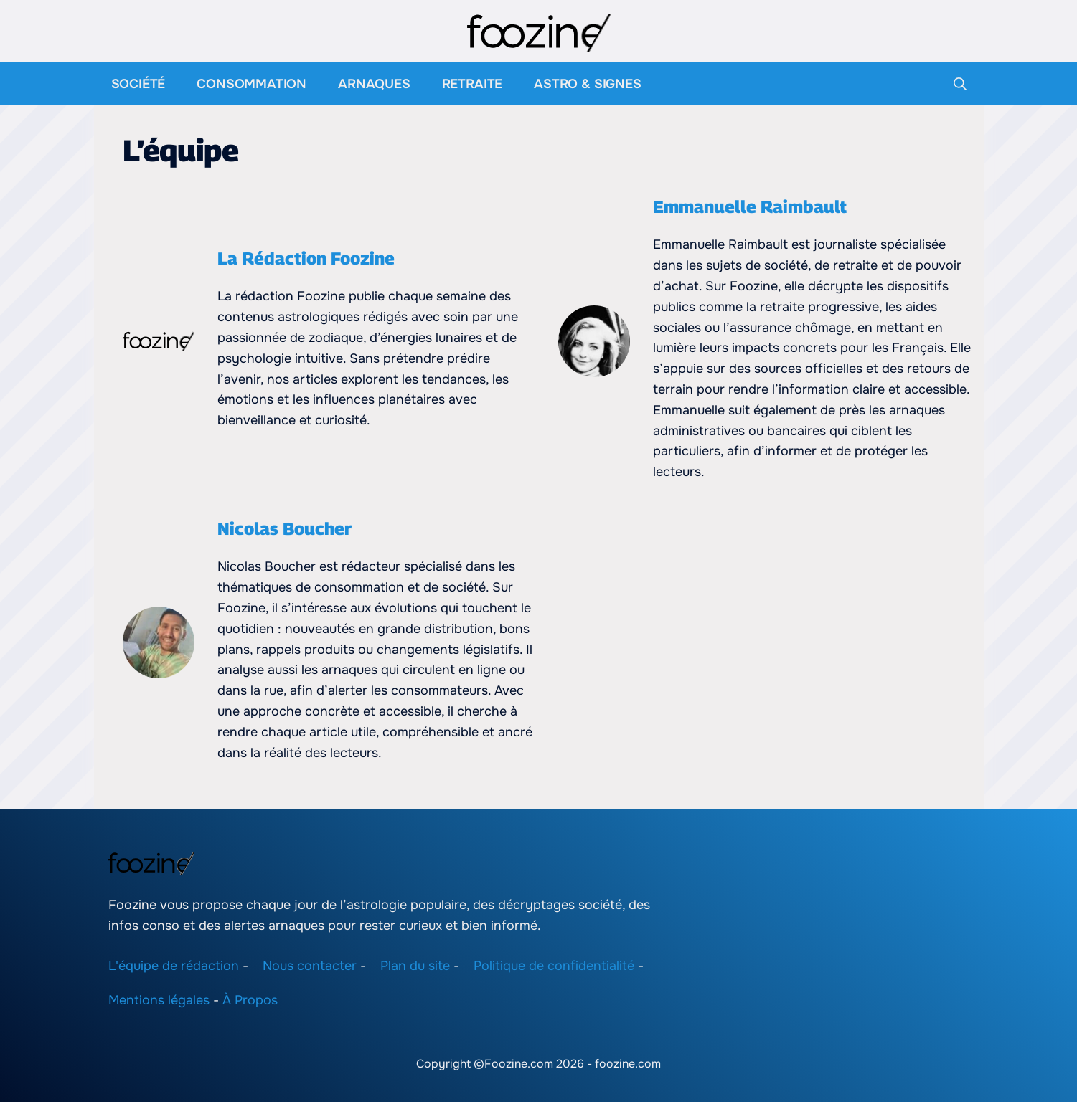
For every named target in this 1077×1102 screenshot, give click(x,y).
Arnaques (374, 84)
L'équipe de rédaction (173, 966)
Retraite (472, 84)
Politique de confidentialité (554, 966)
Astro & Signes (587, 84)
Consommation (251, 84)
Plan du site (415, 966)
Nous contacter (310, 966)
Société (138, 84)
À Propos (250, 1000)
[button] (960, 83)
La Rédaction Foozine (306, 258)
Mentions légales (159, 1000)
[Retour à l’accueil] (539, 32)
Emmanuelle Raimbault (750, 206)
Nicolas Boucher (284, 528)
